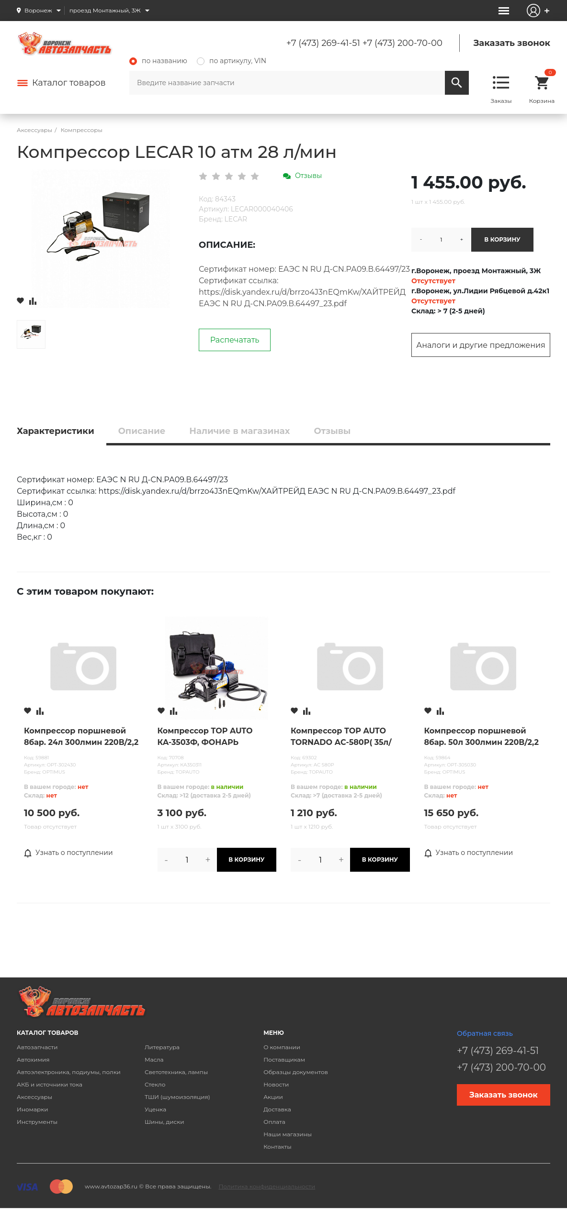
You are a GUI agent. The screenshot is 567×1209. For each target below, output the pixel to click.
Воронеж (38, 10)
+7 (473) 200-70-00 (402, 43)
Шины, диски (164, 1121)
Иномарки (32, 1109)
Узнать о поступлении (68, 853)
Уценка (155, 1109)
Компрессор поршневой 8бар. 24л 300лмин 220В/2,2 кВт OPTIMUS (81, 737)
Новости (276, 1084)
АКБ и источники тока (49, 1084)
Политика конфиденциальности (266, 1186)
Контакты (277, 1146)
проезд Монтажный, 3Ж (105, 10)
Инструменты (37, 1121)
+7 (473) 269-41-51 (323, 43)
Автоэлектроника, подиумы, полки (69, 1072)
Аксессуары (34, 1096)
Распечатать (235, 339)
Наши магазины (287, 1134)
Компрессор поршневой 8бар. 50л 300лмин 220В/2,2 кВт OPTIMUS (481, 737)
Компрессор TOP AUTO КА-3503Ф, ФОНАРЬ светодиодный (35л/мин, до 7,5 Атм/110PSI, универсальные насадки (215, 737)
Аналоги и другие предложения (480, 345)
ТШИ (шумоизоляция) (177, 1096)
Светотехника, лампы (176, 1072)
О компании (281, 1047)
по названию (158, 60)
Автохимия (33, 1059)
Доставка (277, 1109)
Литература (162, 1047)
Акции (273, 1096)
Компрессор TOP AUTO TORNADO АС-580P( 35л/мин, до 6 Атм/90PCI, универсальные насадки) (344, 737)
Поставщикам (284, 1059)
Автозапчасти (37, 1047)
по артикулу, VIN (231, 60)
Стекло (155, 1084)
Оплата (274, 1121)
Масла (154, 1059)
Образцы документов (295, 1072)
